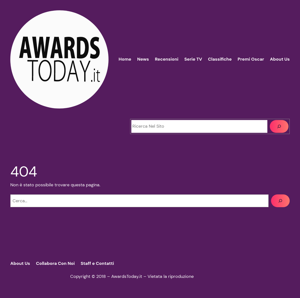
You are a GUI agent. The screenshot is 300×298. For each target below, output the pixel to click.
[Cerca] (279, 126)
